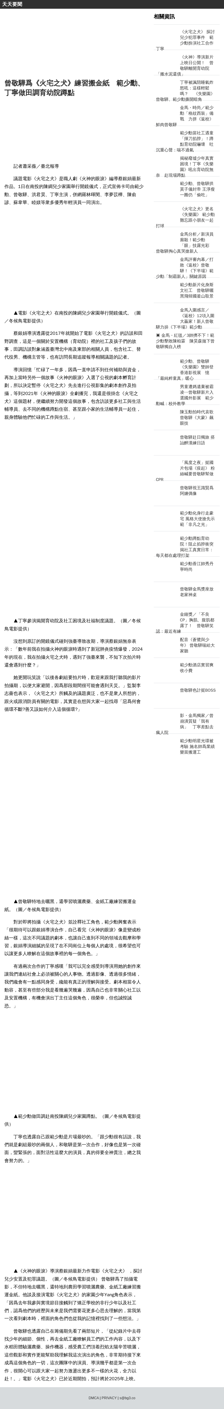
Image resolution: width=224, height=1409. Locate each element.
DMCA (94, 1398)
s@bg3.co (127, 1398)
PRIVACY (109, 1398)
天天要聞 (12, 4)
